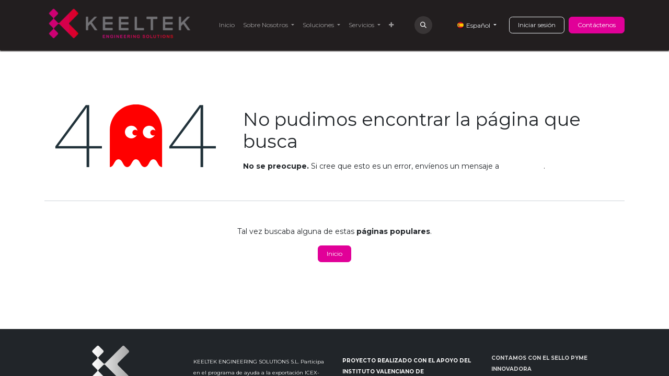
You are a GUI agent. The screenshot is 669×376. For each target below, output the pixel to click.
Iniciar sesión (537, 25)
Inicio (334, 253)
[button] (423, 25)
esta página (522, 166)
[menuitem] (227, 25)
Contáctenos (597, 25)
